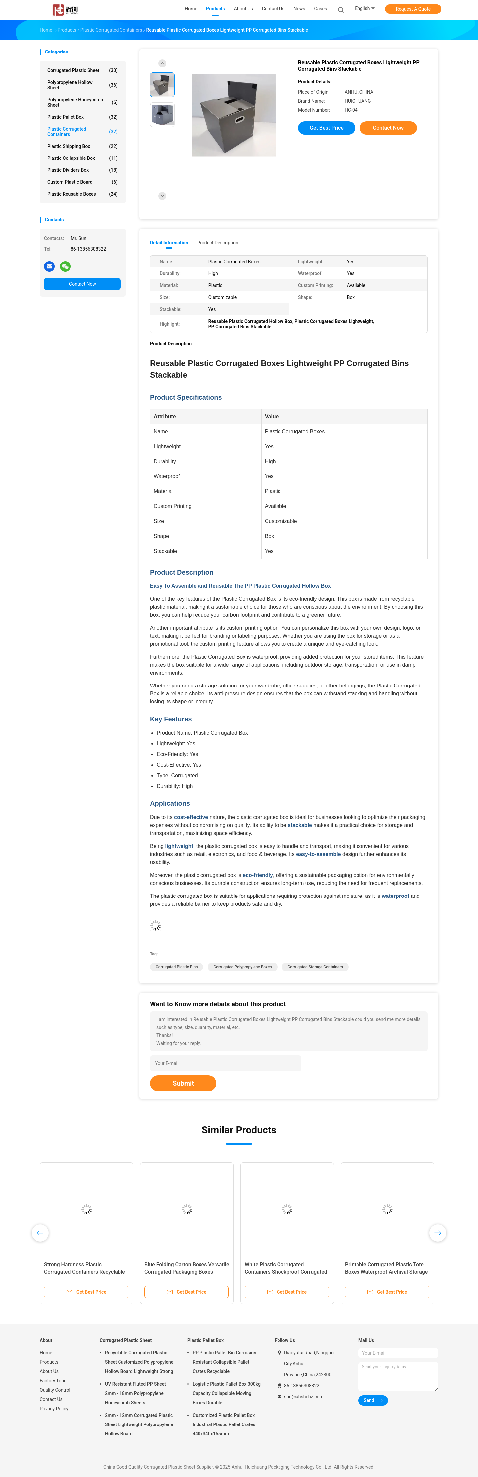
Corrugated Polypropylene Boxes (242, 967)
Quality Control (55, 1390)
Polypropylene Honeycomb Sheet (82, 102)
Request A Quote (413, 9)
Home (46, 1352)
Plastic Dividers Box (82, 170)
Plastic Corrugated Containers (82, 131)
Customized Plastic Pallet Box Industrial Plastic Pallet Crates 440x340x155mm (224, 1424)
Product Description (217, 242)
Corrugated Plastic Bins (177, 967)
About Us (49, 1371)
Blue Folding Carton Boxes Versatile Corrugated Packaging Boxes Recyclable (186, 1271)
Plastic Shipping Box (82, 146)
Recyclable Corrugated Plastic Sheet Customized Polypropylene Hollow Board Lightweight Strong (139, 1362)
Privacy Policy (54, 1408)
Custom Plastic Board (82, 182)
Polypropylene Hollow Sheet (82, 85)
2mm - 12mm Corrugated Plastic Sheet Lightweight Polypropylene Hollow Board (139, 1424)
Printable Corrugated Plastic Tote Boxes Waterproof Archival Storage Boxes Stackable (386, 1271)
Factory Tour (53, 1380)
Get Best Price (327, 128)
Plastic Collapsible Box (82, 158)
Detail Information (169, 242)
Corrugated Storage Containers (315, 967)
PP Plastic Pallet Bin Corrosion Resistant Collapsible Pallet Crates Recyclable (224, 1362)
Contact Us (51, 1399)
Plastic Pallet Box (82, 117)
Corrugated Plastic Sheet (82, 70)
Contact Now (82, 284)
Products (49, 1362)
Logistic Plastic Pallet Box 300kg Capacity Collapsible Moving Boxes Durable (227, 1393)
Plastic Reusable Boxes (82, 194)
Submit (183, 1083)
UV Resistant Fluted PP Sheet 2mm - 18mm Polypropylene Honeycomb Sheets (135, 1393)
